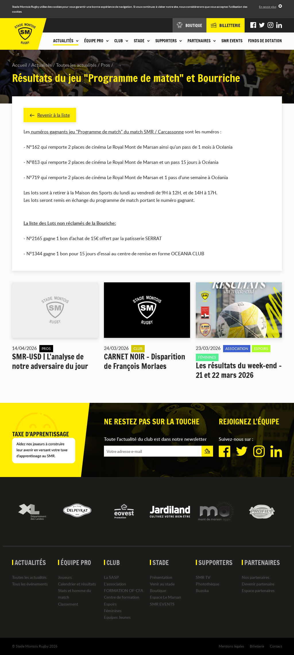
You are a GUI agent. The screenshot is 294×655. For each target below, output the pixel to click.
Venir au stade (162, 584)
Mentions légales (231, 646)
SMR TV (203, 577)
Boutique (158, 590)
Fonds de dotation (265, 41)
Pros (105, 65)
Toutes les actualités (76, 65)
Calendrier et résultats (77, 584)
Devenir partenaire (258, 584)
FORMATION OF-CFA (123, 590)
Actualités (41, 65)
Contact (276, 646)
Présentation (161, 577)
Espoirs (110, 604)
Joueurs (65, 577)
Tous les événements (30, 584)
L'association (115, 584)
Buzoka (202, 590)
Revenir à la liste (50, 115)
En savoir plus (267, 7)
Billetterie (257, 646)
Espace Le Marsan (165, 597)
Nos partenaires (255, 577)
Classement (68, 604)
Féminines (112, 610)
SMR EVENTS (231, 41)
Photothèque (207, 584)
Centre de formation (121, 597)
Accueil (19, 65)
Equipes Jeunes (117, 617)
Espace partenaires (258, 590)
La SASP (111, 577)
